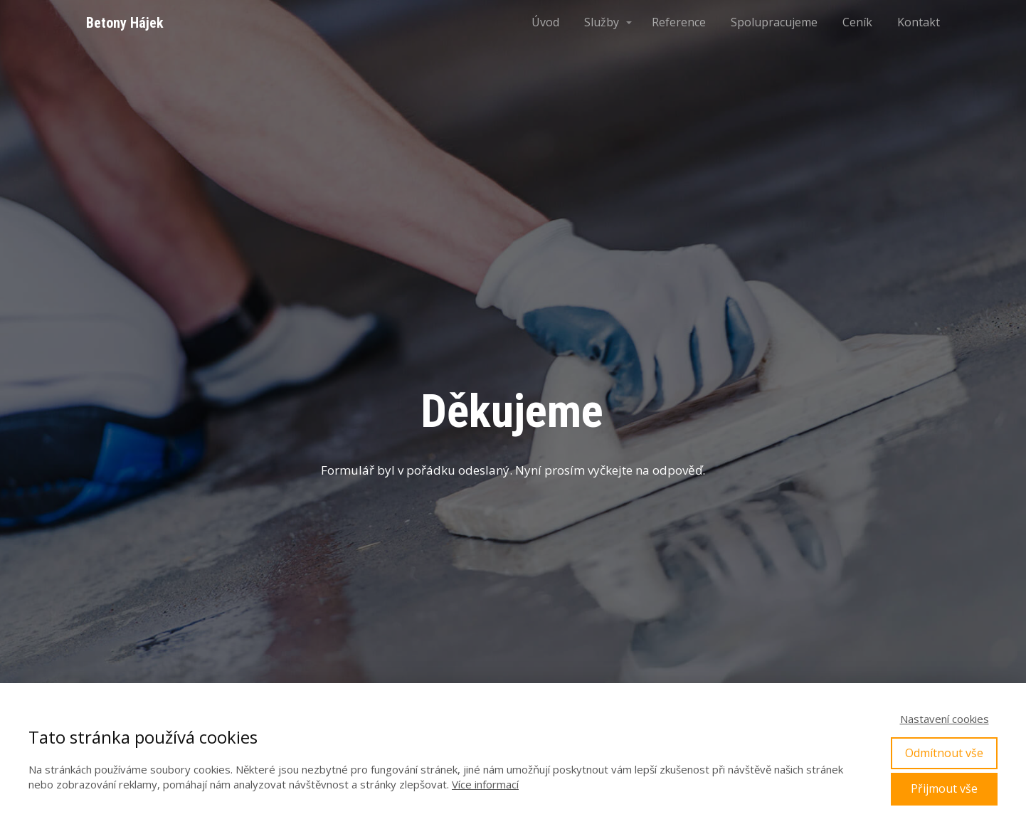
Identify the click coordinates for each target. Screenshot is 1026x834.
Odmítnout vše (944, 753)
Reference (679, 22)
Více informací (485, 784)
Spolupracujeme (774, 22)
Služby (601, 22)
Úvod (545, 22)
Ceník (857, 22)
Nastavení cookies (944, 719)
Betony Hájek (125, 23)
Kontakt (918, 22)
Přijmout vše (944, 788)
